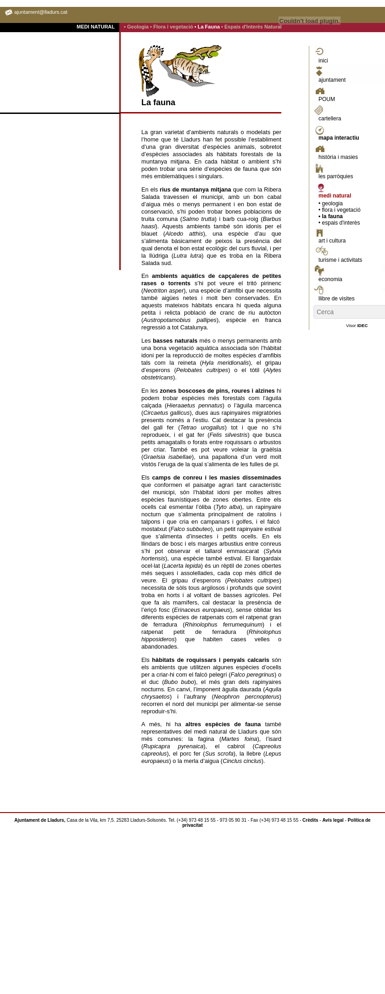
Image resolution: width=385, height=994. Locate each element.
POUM (326, 99)
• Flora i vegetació (172, 26)
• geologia (330, 203)
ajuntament (332, 80)
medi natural (334, 195)
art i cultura (332, 240)
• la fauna (330, 216)
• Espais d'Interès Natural (251, 26)
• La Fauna (208, 26)
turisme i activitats (340, 260)
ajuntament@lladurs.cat (40, 12)
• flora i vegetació (339, 210)
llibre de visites (336, 298)
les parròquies (335, 176)
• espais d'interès (339, 223)
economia (330, 279)
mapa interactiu (338, 138)
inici (323, 60)
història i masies (338, 157)
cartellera (329, 118)
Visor (357, 325)
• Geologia (137, 26)
